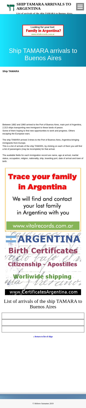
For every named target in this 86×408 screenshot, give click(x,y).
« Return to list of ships (43, 336)
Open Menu (80, 6)
